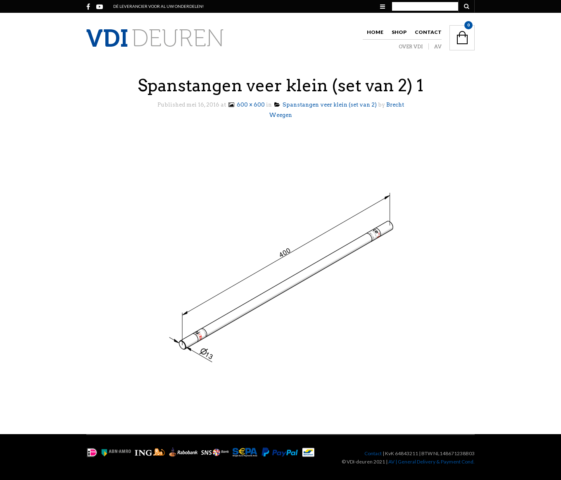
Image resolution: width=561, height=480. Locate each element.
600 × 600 (246, 105)
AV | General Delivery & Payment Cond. (431, 462)
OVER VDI (411, 46)
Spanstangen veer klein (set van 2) (325, 105)
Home (375, 32)
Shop (399, 32)
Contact (428, 32)
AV (438, 46)
